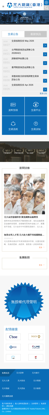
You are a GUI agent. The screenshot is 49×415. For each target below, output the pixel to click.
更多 (42, 247)
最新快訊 (35, 34)
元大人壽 (5, 380)
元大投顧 (5, 388)
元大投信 (21, 380)
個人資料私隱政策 (21, 404)
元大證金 (21, 388)
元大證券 (20, 373)
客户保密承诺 (7, 404)
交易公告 (13, 34)
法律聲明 (34, 404)
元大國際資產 (7, 396)
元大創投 (37, 388)
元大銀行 (35, 373)
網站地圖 (9, 406)
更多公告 (43, 93)
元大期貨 (37, 380)
